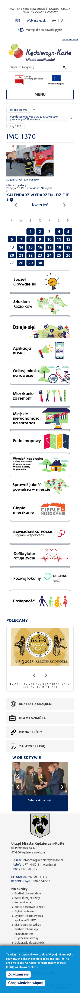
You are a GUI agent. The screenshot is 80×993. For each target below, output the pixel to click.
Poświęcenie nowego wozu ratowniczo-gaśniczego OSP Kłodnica (34, 118)
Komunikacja (23, 902)
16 (40, 247)
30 (40, 263)
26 (68, 255)
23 (40, 255)
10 (49, 239)
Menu (40, 94)
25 (59, 255)
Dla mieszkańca (32, 718)
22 (30, 255)
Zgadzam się (18, 976)
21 (21, 255)
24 (49, 255)
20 (12, 255)
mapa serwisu (70, 39)
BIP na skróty (30, 732)
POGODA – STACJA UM (44, 11)
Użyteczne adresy (26, 938)
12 (68, 239)
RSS (17, 20)
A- (63, 20)
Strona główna (19, 109)
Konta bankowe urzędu (30, 907)
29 (30, 263)
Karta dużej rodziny (27, 898)
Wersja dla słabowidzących (44, 30)
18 (59, 247)
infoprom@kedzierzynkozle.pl (43, 860)
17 (49, 247)
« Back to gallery (16, 185)
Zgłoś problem (24, 911)
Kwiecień (40, 204)
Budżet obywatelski (28, 893)
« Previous (33, 188)
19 (68, 247)
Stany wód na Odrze (28, 924)
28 (21, 263)
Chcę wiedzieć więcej (25, 984)
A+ (54, 20)
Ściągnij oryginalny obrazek (22, 179)
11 (59, 239)
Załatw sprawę (32, 746)
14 (21, 247)
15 (30, 247)
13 (24, 686)
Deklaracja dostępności (30, 942)
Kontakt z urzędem (35, 704)
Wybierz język (36, 20)
